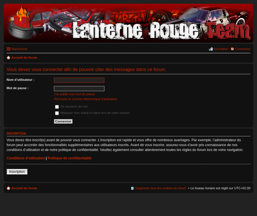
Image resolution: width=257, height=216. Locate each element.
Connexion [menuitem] (242, 49)
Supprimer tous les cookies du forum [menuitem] (160, 188)
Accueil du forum (24, 188)
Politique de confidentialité (69, 158)
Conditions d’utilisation (26, 158)
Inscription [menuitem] (221, 49)
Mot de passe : (17, 88)
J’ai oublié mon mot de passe (74, 94)
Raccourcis (19, 49)
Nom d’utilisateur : (20, 79)
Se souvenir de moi (71, 106)
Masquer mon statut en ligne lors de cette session (92, 112)
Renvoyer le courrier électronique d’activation (85, 99)
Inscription (17, 172)
